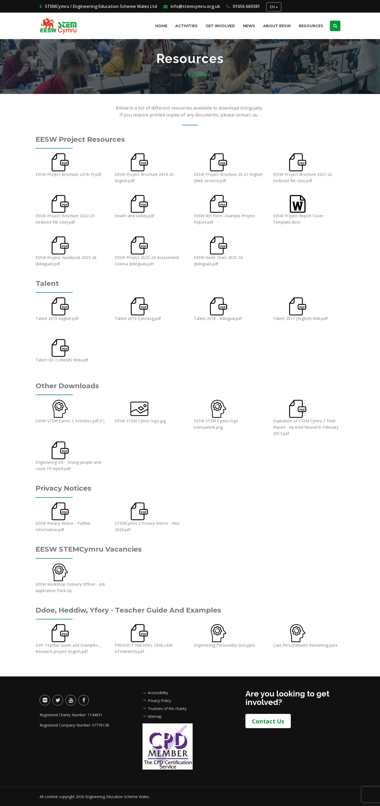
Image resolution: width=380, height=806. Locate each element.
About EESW (277, 25)
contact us (246, 115)
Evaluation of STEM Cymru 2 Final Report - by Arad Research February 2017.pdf (306, 427)
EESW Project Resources (87, 139)
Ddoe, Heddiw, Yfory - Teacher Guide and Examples (142, 609)
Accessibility (158, 692)
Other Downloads (72, 385)
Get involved (220, 25)
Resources (311, 25)
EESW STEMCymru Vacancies (96, 548)
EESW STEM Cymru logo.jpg (140, 420)
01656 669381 (243, 6)
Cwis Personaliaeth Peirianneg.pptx (305, 644)
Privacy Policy (159, 700)
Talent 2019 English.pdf (57, 318)
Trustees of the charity (167, 707)
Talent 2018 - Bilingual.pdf (218, 318)
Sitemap (155, 715)
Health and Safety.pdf (134, 215)
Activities (186, 25)
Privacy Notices (67, 488)
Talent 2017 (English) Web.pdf (300, 318)
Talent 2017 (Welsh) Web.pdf (62, 359)
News (249, 25)
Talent (49, 283)
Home (161, 25)
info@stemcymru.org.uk (191, 6)
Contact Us (268, 719)
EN (274, 6)
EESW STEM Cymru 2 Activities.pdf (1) (70, 420)
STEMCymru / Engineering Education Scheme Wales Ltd (98, 6)
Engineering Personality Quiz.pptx (224, 644)
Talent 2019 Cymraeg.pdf (138, 318)
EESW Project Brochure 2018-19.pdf (69, 174)
